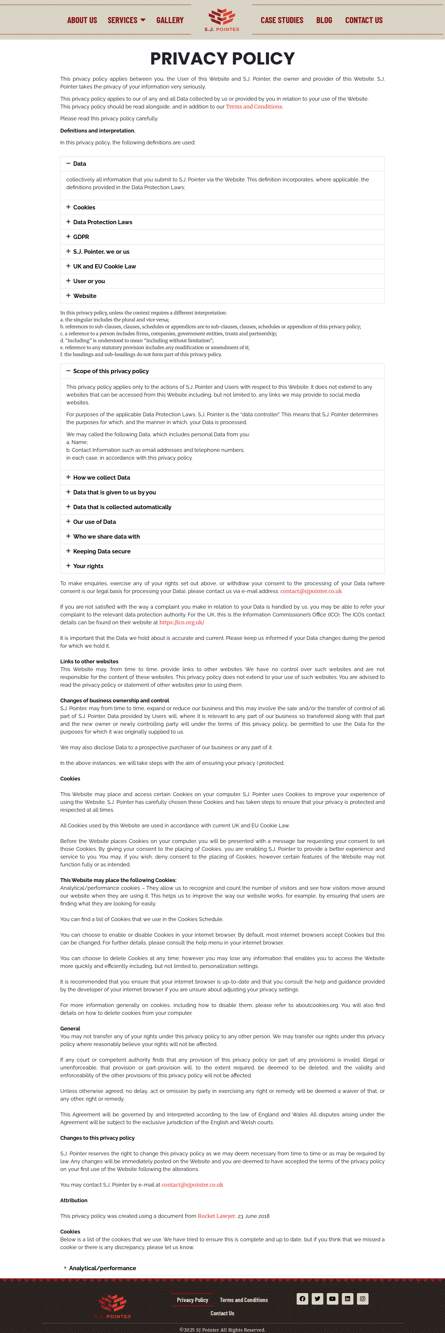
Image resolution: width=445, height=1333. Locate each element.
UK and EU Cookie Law (104, 266)
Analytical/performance (102, 1268)
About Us (82, 19)
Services (127, 19)
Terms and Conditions (254, 106)
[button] (222, 164)
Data (79, 163)
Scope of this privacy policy (111, 371)
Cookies (84, 207)
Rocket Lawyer (216, 1216)
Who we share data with (106, 536)
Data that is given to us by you (114, 492)
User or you (89, 281)
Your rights (88, 566)
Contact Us (364, 20)
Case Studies (282, 20)
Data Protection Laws (102, 222)
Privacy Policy (222, 1299)
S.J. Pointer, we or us (101, 251)
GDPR (81, 236)
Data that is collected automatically (122, 507)
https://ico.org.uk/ (181, 622)
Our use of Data (94, 521)
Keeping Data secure (102, 551)
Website (84, 295)
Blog (324, 20)
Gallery (170, 19)
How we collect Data (101, 477)
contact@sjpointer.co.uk (311, 591)
